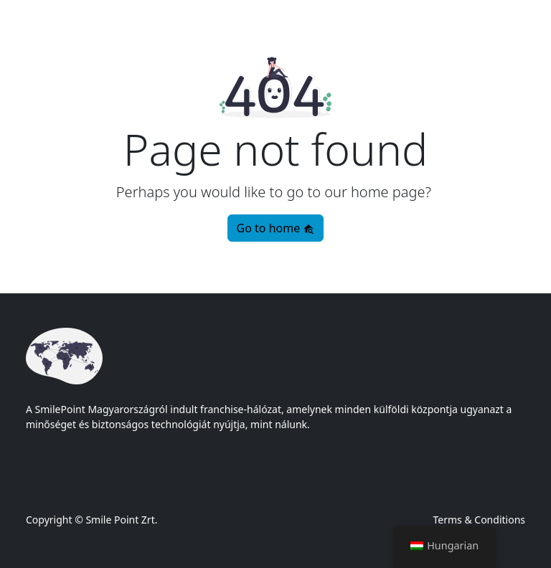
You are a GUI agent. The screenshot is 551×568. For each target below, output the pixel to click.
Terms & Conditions (479, 519)
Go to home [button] (276, 228)
